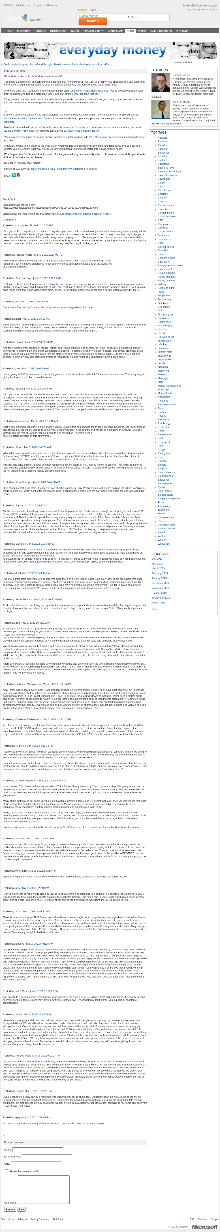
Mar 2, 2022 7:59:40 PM (37, 1014)
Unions (162, 521)
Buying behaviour (167, 175)
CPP (160, 220)
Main (57, 64)
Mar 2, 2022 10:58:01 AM (36, 622)
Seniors (162, 464)
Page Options (202, 10)
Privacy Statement (40, 1219)
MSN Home (50, 5)
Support (215, 1219)
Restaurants (164, 434)
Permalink (91, 168)
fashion (162, 284)
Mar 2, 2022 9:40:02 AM (37, 447)
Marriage (163, 378)
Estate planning (166, 273)
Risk (160, 446)
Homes (162, 329)
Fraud (161, 291)
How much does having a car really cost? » (85, 64)
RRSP (161, 449)
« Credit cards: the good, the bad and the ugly (26, 64)
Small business (166, 472)
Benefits (162, 156)
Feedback (203, 1219)
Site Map (182, 31)
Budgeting (163, 164)
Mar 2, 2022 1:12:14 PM (40, 745)
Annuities (163, 145)
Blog (130, 31)
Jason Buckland (181, 101)
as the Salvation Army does (19, 130)
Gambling (163, 303)
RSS (192, 1219)
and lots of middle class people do (90, 90)
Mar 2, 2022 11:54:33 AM (57, 684)
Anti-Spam (58, 1219)
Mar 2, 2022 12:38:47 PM (57, 719)
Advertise (23, 1219)
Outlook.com (23, 5)
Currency (163, 228)
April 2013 (157, 563)
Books (161, 160)
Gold (160, 310)
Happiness (164, 318)
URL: (7, 1163)
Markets (162, 374)
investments (164, 355)
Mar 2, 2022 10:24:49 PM (36, 1117)
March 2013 (158, 568)
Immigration (164, 340)
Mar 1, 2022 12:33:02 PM (48, 254)
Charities (163, 193)
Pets (160, 408)
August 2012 (159, 602)
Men (160, 382)
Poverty (67, 168)
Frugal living (55, 168)
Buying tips (164, 179)
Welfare (162, 536)
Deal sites (163, 235)
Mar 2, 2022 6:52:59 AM (47, 278)
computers (163, 209)
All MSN (8, 5)
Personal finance (167, 404)
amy (17, 888)
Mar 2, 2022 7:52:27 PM (45, 991)
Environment (165, 269)
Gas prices (164, 306)
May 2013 (157, 558)
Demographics (166, 246)
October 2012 (159, 593)
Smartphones (165, 476)
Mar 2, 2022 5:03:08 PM (39, 943)
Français (190, 10)
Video (142, 31)
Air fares (162, 141)
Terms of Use (8, 1219)
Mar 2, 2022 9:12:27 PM (46, 1055)
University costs (166, 525)
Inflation (162, 344)
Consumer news (167, 216)
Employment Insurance (170, 265)
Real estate (164, 427)
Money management (169, 385)
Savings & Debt (93, 31)
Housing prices (166, 337)
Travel (161, 513)
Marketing (163, 370)
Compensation (166, 205)
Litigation (163, 367)
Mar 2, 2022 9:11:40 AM (44, 421)
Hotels (161, 333)
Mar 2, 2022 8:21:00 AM (39, 342)
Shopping (78, 168)
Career (161, 182)
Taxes (74, 31)
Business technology (169, 171)
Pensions (163, 400)
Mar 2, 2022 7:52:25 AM (34, 301)
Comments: (10, 1203)
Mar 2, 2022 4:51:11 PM (36, 911)
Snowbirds (163, 479)
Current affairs (166, 231)
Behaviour (163, 152)
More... (155, 609)
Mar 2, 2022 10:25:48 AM (41, 543)
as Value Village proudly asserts (81, 130)
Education (163, 261)
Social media (165, 483)
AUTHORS (160, 70)
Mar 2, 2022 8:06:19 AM (36, 318)
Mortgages (164, 389)
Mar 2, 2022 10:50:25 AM (48, 599)
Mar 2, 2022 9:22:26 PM (38, 1091)
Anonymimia (22, 421)
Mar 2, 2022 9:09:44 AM (39, 388)
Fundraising (164, 299)
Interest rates (165, 352)
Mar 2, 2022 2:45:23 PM (40, 838)
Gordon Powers (181, 75)
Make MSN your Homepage (200, 5)
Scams (161, 457)
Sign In (213, 10)
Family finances (38, 168)
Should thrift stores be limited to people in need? (83, 213)
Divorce (162, 254)
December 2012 (160, 583)
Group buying (165, 314)
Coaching (163, 201)
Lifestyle (162, 363)
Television (163, 509)
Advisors (162, 137)
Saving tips (164, 453)
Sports (161, 487)
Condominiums (166, 212)
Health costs (165, 322)
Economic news (166, 258)
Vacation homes (166, 528)
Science (162, 461)
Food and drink (166, 288)
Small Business (161, 31)
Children (162, 197)
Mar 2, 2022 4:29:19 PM (35, 888)
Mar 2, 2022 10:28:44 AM (35, 573)
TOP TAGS (159, 132)
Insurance (115, 31)
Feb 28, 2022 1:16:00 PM (39, 225)
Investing (24, 31)
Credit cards (164, 224)
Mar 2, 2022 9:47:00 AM (46, 482)
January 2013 (159, 578)
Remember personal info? (21, 1171)
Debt (160, 243)
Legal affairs (164, 359)
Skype (37, 5)
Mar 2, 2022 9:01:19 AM (35, 368)
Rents (161, 431)
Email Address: (12, 1156)
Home (9, 31)
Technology (164, 506)
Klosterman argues (105, 137)
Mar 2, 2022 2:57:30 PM (42, 870)
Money (36, 19)
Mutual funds (165, 393)
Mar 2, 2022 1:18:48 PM (52, 780)
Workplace (164, 543)
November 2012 (160, 588)
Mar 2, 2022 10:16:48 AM (33, 505)
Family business (167, 276)
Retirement (58, 31)
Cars (160, 186)
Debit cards (164, 239)
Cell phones (164, 190)
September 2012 (161, 597)
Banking (40, 31)
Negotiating (164, 397)
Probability (163, 419)
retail (160, 438)
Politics (162, 412)
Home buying (165, 325)
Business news (166, 167)
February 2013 (160, 573)
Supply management (169, 498)
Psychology (164, 423)
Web (93, 10)
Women (162, 540)
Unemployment (166, 517)
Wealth (162, 532)
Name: (8, 1149)
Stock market (165, 491)
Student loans (165, 494)
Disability (163, 250)
